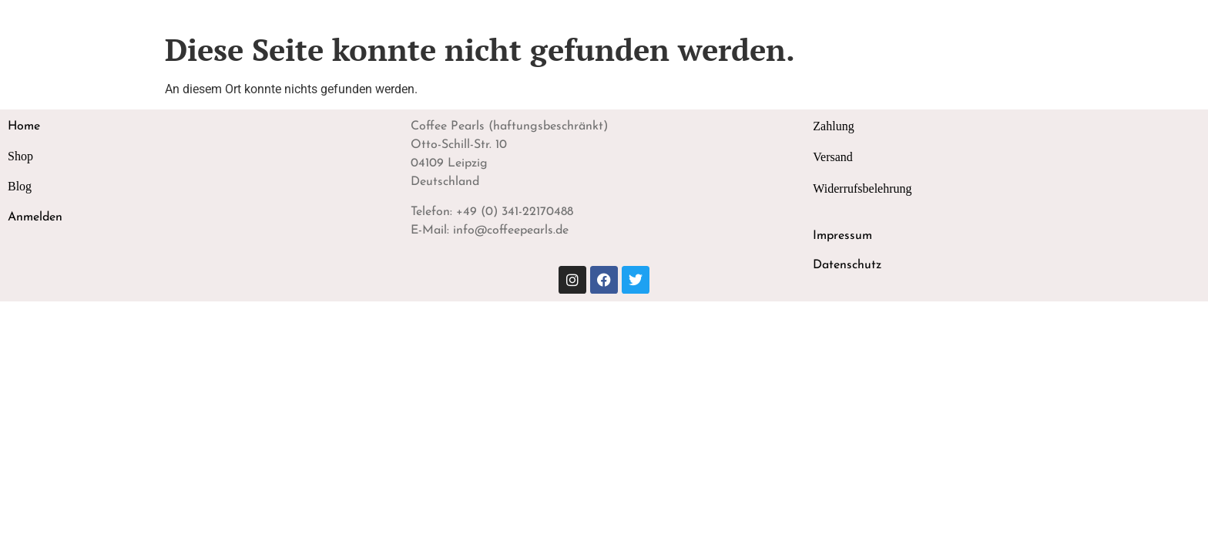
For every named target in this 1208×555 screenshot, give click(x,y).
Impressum (842, 236)
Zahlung (833, 126)
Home (24, 126)
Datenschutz (847, 265)
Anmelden (35, 217)
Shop (20, 156)
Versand (833, 156)
